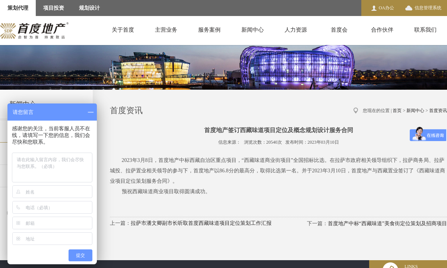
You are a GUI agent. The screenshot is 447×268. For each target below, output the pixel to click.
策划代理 (17, 8)
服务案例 (209, 30)
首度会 (339, 30)
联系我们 (425, 30)
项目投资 (53, 8)
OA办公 (386, 7)
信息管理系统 (428, 7)
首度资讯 (438, 110)
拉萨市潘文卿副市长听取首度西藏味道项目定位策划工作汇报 (201, 223)
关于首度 (123, 30)
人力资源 (296, 30)
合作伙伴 (382, 30)
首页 (397, 110)
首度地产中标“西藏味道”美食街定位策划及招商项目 (387, 223)
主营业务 (166, 30)
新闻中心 (252, 30)
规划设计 (89, 8)
